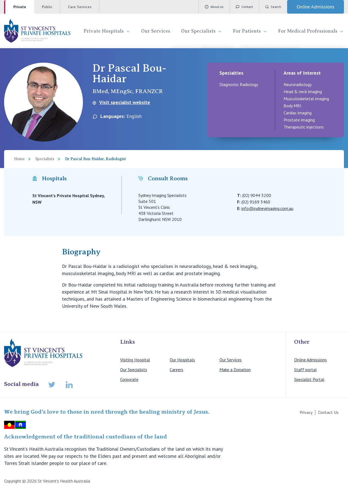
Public (47, 6)
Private (19, 6)
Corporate (129, 379)
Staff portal (305, 369)
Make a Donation (235, 369)
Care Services (80, 6)
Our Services (155, 31)
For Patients (250, 31)
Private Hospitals (107, 31)
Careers (176, 369)
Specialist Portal (309, 379)
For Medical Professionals (311, 31)
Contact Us (328, 412)
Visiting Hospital (135, 359)
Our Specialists (201, 31)
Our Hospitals (182, 359)
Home (19, 159)
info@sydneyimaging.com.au (267, 208)
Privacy (306, 412)
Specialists (44, 159)
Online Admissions (310, 359)
